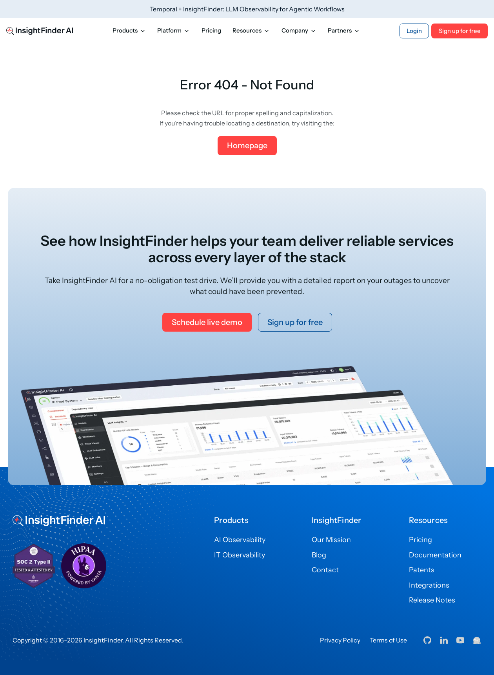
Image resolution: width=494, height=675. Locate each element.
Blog (319, 555)
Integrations (429, 585)
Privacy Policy (340, 640)
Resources (251, 30)
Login (414, 30)
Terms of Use (388, 640)
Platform (173, 30)
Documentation (435, 555)
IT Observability (239, 555)
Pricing (211, 30)
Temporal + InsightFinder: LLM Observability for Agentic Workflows (247, 9)
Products (129, 30)
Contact (325, 570)
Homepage (247, 145)
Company (299, 30)
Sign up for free (460, 30)
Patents (421, 570)
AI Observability (239, 539)
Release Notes (432, 600)
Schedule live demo (207, 322)
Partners (344, 30)
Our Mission (331, 539)
